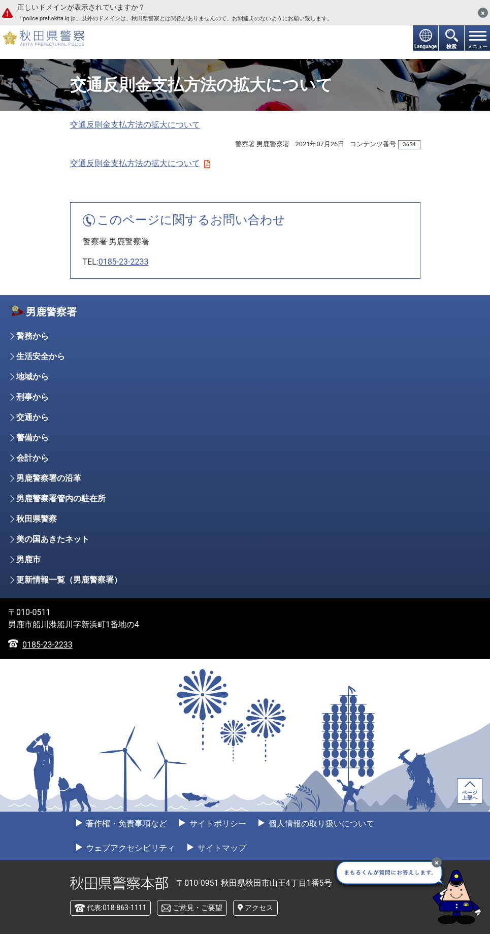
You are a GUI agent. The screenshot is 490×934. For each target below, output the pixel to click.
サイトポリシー (216, 823)
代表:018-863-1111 (117, 908)
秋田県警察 (36, 519)
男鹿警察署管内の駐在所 (61, 498)
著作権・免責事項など (126, 823)
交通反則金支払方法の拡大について (135, 125)
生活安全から (40, 356)
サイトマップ (220, 848)
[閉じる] (483, 13)
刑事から (32, 397)
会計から (32, 458)
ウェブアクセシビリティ (130, 848)
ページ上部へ (469, 795)
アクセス (259, 908)
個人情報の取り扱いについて (320, 823)
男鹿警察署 (51, 312)
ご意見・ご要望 (197, 908)
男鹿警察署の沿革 (48, 478)
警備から (32, 437)
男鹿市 (28, 559)
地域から (32, 376)
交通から (32, 417)
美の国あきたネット (52, 539)
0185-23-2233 (124, 262)
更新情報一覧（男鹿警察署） (69, 580)
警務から (32, 336)
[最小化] (437, 862)
